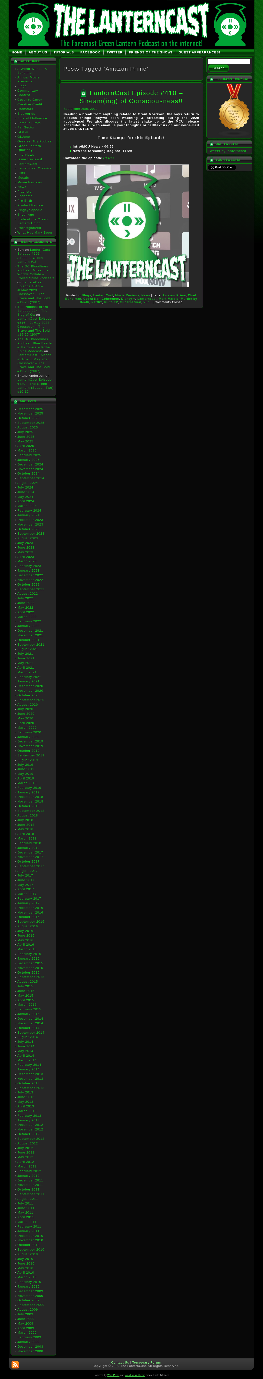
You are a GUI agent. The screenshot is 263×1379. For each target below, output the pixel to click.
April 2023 (25, 557)
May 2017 (25, 885)
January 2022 (28, 626)
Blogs (22, 86)
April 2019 (25, 778)
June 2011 (26, 1208)
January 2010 (28, 1286)
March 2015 (27, 1004)
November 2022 (30, 580)
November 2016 (30, 912)
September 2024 (30, 478)
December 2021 (30, 630)
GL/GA (22, 132)
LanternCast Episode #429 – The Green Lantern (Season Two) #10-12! (35, 385)
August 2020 (27, 704)
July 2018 (25, 820)
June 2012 (26, 1152)
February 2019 (29, 788)
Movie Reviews (29, 182)
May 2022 (25, 607)
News (21, 187)
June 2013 (26, 1097)
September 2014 (30, 1032)
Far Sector (26, 127)
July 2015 (25, 986)
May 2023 (25, 552)
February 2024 (29, 510)
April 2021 (25, 667)
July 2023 (25, 543)
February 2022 (29, 621)
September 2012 (30, 1139)
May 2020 (25, 718)
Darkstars (25, 109)
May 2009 (25, 1323)
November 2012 (30, 1129)
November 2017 (30, 857)
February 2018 (29, 843)
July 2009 (25, 1314)
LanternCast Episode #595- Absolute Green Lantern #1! (33, 255)
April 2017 (25, 889)
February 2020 (29, 732)
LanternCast (27, 164)
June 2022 (26, 603)
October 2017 (28, 861)
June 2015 (26, 991)
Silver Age (25, 214)
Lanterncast (147, 299)
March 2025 (27, 450)
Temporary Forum (146, 1362)
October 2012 (28, 1134)
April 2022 (25, 612)
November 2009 (30, 1296)
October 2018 (28, 806)
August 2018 (27, 815)
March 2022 (27, 617)
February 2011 (29, 1226)
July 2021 (25, 653)
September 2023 (30, 533)
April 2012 (25, 1162)
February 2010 (29, 1282)
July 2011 (25, 1203)
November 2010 (30, 1240)
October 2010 (28, 1245)
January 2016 (28, 958)
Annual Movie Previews (28, 79)
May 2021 (25, 663)
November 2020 (30, 690)
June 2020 (26, 713)
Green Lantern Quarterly (29, 148)
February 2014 (29, 1064)
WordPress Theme (135, 1375)
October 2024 (28, 473)
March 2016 (27, 949)
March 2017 (27, 894)
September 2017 (30, 866)
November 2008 (30, 1351)
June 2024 (26, 492)
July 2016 (25, 931)
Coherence (110, 299)
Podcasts (24, 196)
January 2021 (28, 681)
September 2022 (30, 589)
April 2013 (25, 1106)
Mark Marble (169, 299)
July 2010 (25, 1259)
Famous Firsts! (29, 123)
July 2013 (25, 1092)
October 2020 (28, 695)
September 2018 (30, 811)
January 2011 (28, 1231)
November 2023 (30, 524)
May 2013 (25, 1101)
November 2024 (30, 469)
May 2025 (25, 441)
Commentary (27, 90)
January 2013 (28, 1120)
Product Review (30, 205)
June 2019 (26, 769)
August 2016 (27, 926)
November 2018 (30, 801)
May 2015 (25, 995)
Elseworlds (26, 113)
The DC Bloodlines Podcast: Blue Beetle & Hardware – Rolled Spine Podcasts (34, 345)
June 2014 (26, 1046)
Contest (23, 95)
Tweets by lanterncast (227, 151)
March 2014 (27, 1060)
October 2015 (28, 972)
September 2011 (30, 1194)
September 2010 (30, 1249)
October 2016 (28, 917)
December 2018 (30, 797)
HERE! (108, 158)
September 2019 (30, 755)
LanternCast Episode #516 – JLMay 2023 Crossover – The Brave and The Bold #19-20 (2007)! (33, 292)
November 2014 (30, 1023)
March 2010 (27, 1277)
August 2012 (27, 1143)
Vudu (147, 302)
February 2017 (29, 898)
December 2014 (30, 1018)
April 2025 (25, 446)
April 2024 (25, 501)
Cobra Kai (92, 299)
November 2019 (30, 746)
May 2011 (25, 1212)
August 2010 (27, 1254)
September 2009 (30, 1305)
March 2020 (27, 727)
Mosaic (23, 177)
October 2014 (28, 1028)
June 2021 (26, 658)
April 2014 (25, 1055)
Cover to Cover (29, 99)
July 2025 (25, 432)
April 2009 (25, 1328)
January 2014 (28, 1069)
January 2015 (28, 1014)
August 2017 (27, 871)
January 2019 (28, 792)
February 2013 (29, 1115)
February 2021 (29, 677)
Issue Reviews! (29, 159)
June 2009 (26, 1319)
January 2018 (28, 848)
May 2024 (25, 497)
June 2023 (26, 547)
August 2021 (27, 649)
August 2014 (27, 1037)
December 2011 (30, 1180)
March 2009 (27, 1332)
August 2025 (27, 427)
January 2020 (28, 737)
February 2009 (29, 1337)
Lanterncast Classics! (35, 168)
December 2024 (30, 464)
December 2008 (30, 1346)
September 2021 (30, 644)
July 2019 (25, 764)
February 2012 (29, 1171)
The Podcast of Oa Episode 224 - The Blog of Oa (32, 311)
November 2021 (30, 635)
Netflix (96, 302)
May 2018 (25, 829)
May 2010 (25, 1268)
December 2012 (30, 1125)
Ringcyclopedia (29, 210)
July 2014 (25, 1041)
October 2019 (28, 750)
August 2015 (27, 981)
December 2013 (30, 1074)
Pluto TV (111, 302)
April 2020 (25, 723)
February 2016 (29, 954)
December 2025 (30, 409)
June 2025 (26, 437)
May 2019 (25, 774)
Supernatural (130, 302)
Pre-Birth (24, 200)
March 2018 (27, 838)
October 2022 (28, 584)
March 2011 (27, 1222)
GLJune (23, 136)
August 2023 (27, 538)
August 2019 (27, 760)
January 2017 (28, 903)
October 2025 (28, 418)
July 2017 (25, 875)
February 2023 (29, 566)
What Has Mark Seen (34, 232)
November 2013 (30, 1078)
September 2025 (30, 423)
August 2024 (27, 483)
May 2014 (25, 1051)
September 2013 (30, 1088)
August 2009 (27, 1309)
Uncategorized (29, 228)
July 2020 (25, 709)
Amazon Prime (174, 295)
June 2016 (26, 935)
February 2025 (29, 455)
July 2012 (25, 1148)
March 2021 (27, 672)
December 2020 (30, 686)
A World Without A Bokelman (32, 71)
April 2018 (25, 834)
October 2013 (28, 1083)
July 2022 (25, 598)
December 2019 (30, 741)
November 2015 (30, 968)
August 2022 (27, 593)
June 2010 (26, 1263)
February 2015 (29, 1009)
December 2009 (30, 1291)
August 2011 (27, 1199)
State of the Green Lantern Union (32, 221)
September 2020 (30, 700)
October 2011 (28, 1189)
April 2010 (25, 1272)
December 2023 (30, 520)
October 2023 (28, 529)
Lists (21, 173)
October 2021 (28, 640)
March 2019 (27, 783)
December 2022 (30, 575)
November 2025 (30, 413)
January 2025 (28, 460)
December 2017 (30, 852)
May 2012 (25, 1157)
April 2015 (25, 1000)
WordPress (113, 1375)
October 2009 (28, 1300)
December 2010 (30, 1236)
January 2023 (28, 570)
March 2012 (27, 1166)
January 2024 (28, 515)
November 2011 (30, 1185)
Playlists (24, 191)
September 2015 (30, 977)
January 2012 (28, 1176)
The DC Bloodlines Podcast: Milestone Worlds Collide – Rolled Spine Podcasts (36, 272)
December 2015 (30, 963)
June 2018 (26, 825)
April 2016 (25, 944)
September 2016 (30, 921)
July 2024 (25, 487)
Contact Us (120, 1362)
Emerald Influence (32, 118)
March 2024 (27, 506)
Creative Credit (29, 104)
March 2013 (27, 1111)
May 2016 (25, 940)
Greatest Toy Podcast (35, 141)
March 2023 (27, 561)
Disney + (128, 299)
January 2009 (28, 1342)
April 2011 (25, 1217)
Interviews (25, 154)
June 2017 (26, 880)
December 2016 (30, 908)
